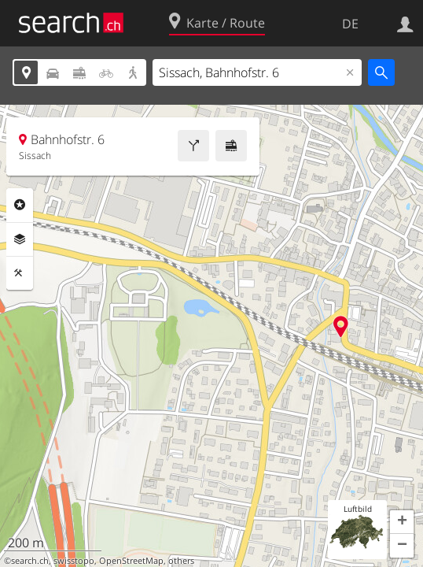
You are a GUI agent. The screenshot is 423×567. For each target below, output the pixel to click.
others (181, 560)
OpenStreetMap (131, 560)
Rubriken (19, 204)
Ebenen (19, 239)
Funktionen (19, 273)
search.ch (30, 560)
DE (350, 23)
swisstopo (73, 560)
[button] (402, 522)
